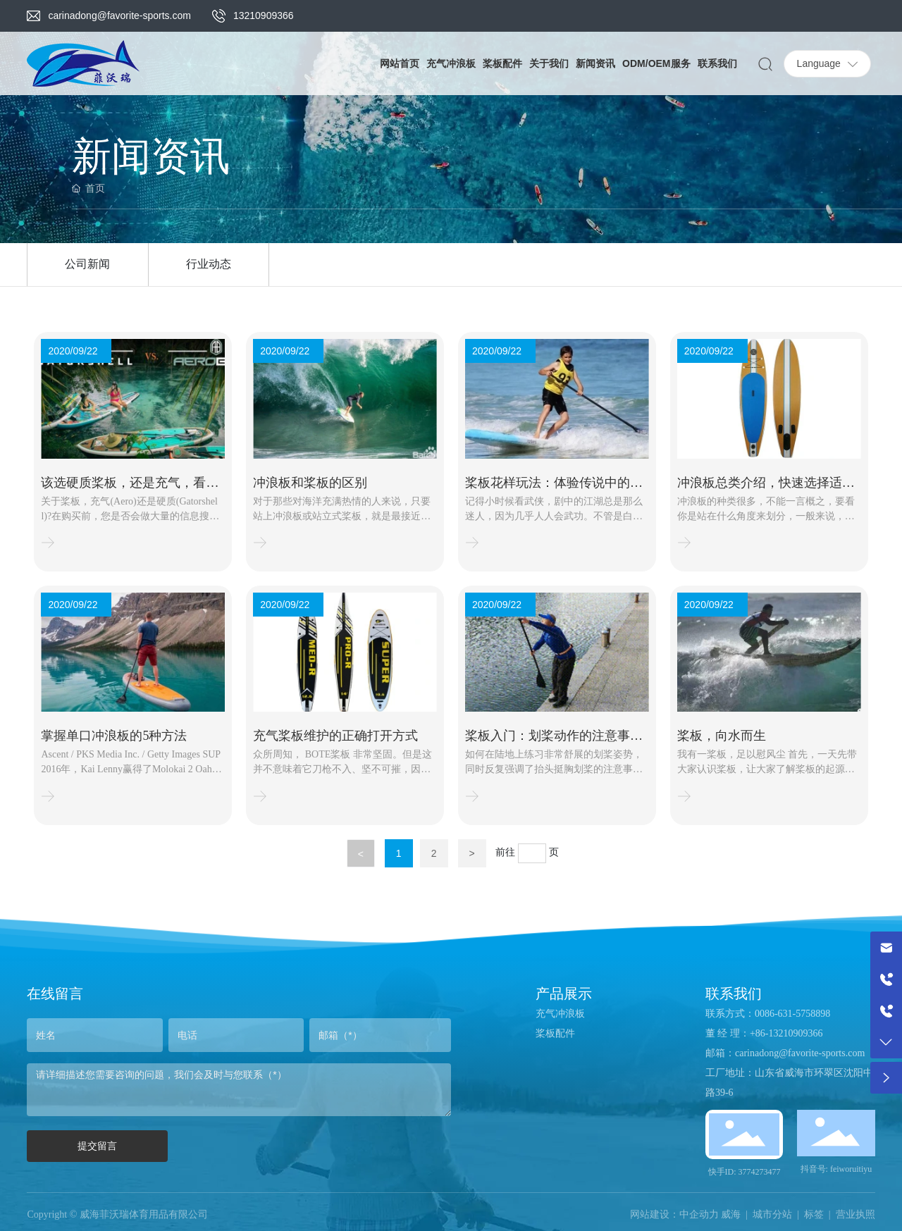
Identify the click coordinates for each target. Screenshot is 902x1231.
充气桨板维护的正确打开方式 (335, 736)
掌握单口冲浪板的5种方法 (114, 736)
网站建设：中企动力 (674, 1214)
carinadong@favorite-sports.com (119, 15)
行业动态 (208, 264)
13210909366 (263, 15)
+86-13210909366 (786, 1033)
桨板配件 (555, 1033)
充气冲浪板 (560, 1013)
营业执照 (855, 1214)
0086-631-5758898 (792, 1013)
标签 (814, 1214)
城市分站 (772, 1214)
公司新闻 (87, 264)
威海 (731, 1214)
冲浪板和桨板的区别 (310, 483)
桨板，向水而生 (721, 736)
